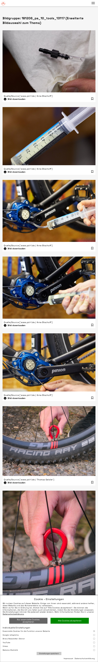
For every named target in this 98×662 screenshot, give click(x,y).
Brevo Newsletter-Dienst (49, 639)
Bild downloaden (17, 99)
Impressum (68, 658)
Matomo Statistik (49, 650)
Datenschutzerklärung (13, 614)
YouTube (49, 642)
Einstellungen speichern (49, 653)
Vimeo (49, 646)
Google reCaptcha (49, 635)
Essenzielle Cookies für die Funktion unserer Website (49, 631)
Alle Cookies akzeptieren (70, 620)
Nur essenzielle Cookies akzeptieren (28, 620)
